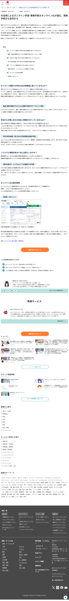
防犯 (63, 494)
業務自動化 (49, 492)
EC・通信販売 (23, 560)
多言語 (51, 487)
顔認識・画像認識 (7, 449)
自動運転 (22, 494)
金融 (47, 494)
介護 (10, 487)
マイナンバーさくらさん (42, 522)
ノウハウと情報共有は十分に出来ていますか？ (22, 65)
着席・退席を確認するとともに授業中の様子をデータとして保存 (25, 54)
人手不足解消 (4, 487)
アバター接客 (45, 489)
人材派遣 (4, 559)
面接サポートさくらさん (59, 522)
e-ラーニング (4, 485)
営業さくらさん (23, 524)
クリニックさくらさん (8, 519)
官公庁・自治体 (7, 411)
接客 (30, 489)
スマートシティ (5, 480)
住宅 (4, 419)
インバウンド (39, 478)
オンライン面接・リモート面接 (14, 496)
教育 (27, 492)
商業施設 (5, 414)
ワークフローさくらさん (59, 527)
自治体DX (28, 494)
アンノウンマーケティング (55, 480)
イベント (4, 549)
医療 (35, 487)
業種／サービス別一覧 (8, 544)
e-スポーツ (63, 482)
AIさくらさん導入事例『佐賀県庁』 (15, 241)
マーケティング (33, 480)
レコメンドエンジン (8, 455)
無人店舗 (9, 494)
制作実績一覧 (39, 546)
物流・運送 (5, 570)
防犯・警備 (6, 427)
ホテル (3, 478)
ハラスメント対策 (6, 489)
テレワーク (32, 478)
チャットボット (24, 480)
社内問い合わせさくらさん (26, 521)
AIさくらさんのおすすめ (33, 482)
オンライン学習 (58, 487)
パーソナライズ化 (28, 487)
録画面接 (55, 494)
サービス (21, 546)
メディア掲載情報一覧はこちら (35, 398)
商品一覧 (4, 511)
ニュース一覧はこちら (35, 367)
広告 (16, 489)
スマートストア (15, 480)
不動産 (64, 485)
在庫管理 (45, 487)
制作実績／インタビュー (42, 542)
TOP (2, 7)
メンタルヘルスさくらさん (26, 529)
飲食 (4, 425)
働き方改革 (16, 487)
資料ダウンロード (35, 250)
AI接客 (42, 482)
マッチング (6, 460)
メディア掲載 (39, 561)
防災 (59, 494)
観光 (4, 422)
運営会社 (38, 565)
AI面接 (46, 482)
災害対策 (3, 494)
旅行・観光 (32, 492)
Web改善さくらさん (24, 527)
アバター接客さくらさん (42, 517)
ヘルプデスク (47, 478)
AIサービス (4, 482)
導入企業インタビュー (42, 548)
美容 (17, 494)
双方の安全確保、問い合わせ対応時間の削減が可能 (21, 61)
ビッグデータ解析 (36, 494)
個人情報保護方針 (57, 580)
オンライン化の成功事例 (16, 72)
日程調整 (38, 492)
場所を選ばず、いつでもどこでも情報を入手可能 (21, 69)
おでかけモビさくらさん (59, 525)
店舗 (20, 489)
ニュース (38, 557)
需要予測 (5, 441)
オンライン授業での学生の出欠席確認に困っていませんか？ (26, 50)
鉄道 (4, 416)
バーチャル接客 (37, 489)
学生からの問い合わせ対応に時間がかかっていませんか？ (25, 58)
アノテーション (7, 463)
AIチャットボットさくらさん (26, 518)
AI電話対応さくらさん (8, 517)
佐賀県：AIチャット (13, 76)
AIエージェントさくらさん (60, 517)
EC (10, 485)
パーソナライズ (7, 458)
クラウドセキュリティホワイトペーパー (59, 575)
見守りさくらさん (7, 525)
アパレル (8, 478)
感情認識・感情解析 (8, 447)
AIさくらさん (11, 482)
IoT (18, 485)
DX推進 (58, 482)
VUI (55, 485)
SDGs (35, 485)
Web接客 (59, 485)
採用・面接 (25, 489)
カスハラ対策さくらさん (8, 522)
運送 (43, 494)
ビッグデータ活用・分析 (9, 466)
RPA (25, 485)
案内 (43, 492)
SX (45, 485)
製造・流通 (5, 565)
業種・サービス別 (11, 7)
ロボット (25, 478)
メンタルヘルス (43, 480)
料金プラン (38, 553)
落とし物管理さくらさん (59, 519)
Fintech (14, 485)
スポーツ (20, 478)
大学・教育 (22, 568)
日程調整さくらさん (58, 530)
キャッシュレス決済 (58, 492)
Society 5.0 (40, 485)
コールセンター (7, 430)
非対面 (3, 496)
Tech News (50, 485)
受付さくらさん (40, 519)
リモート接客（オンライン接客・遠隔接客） (13, 492)
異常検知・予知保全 (8, 444)
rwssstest (29, 485)
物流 (14, 494)
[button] (2, 2)
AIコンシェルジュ (20, 482)
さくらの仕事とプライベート (42, 571)
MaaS (21, 485)
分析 (21, 487)
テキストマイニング (8, 452)
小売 (13, 489)
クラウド (14, 478)
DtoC (53, 482)
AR (50, 482)
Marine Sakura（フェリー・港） (8, 528)
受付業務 (39, 487)
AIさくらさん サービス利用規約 (59, 569)
